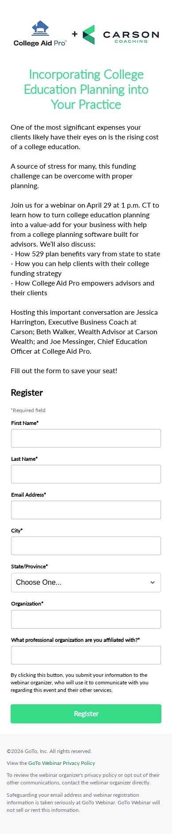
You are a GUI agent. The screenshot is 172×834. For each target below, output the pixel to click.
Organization (26, 603)
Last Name (23, 459)
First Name (23, 423)
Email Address (27, 494)
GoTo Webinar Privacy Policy (61, 763)
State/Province (28, 566)
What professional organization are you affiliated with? (74, 640)
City (15, 530)
